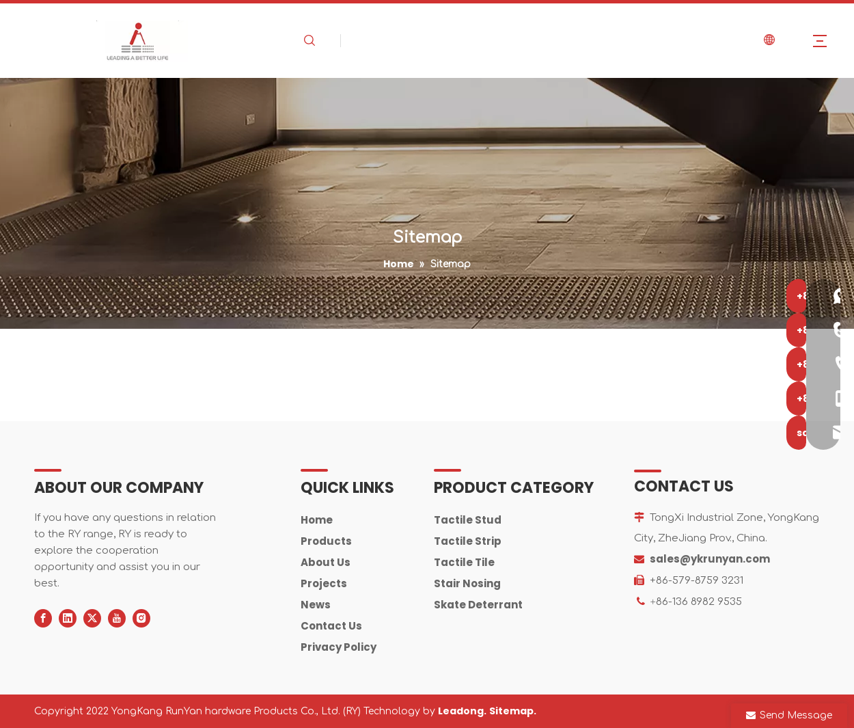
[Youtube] (117, 618)
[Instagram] (141, 618)
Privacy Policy (338, 647)
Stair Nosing (467, 583)
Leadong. (462, 711)
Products (326, 541)
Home (317, 520)
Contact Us (331, 626)
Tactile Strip (467, 541)
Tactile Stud (467, 520)
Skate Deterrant (478, 604)
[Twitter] (92, 618)
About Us (325, 562)
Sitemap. (512, 711)
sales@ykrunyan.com (710, 559)
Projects (324, 583)
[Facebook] (43, 618)
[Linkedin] (68, 618)
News (316, 604)
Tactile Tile (464, 562)
